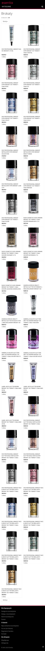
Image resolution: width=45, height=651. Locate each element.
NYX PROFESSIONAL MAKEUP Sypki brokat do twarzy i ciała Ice (32, 84)
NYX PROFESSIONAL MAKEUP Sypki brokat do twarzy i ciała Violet (10, 118)
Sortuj (5, 21)
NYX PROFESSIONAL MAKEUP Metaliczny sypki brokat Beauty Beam (32, 152)
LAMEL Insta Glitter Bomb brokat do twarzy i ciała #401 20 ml (33, 388)
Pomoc (3, 619)
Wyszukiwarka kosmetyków (10, 626)
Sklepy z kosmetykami (8, 614)
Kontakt (3, 634)
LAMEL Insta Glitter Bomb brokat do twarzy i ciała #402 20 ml (11, 388)
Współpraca (5, 640)
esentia (7, 2)
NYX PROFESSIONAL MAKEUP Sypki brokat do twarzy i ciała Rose (10, 84)
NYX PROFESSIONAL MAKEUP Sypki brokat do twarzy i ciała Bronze (32, 185)
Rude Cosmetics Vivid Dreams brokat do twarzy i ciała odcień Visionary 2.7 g (11, 253)
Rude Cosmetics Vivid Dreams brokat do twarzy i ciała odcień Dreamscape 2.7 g (33, 219)
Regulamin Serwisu (7, 631)
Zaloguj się (4, 643)
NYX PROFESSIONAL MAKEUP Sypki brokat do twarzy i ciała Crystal (32, 50)
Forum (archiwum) (7, 628)
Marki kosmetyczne (7, 617)
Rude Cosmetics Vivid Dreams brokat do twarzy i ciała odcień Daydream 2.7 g (33, 253)
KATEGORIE (6, 6)
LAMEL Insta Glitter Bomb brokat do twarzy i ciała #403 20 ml (11, 422)
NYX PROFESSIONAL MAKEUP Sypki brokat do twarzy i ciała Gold (32, 118)
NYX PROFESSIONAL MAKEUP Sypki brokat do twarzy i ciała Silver (10, 219)
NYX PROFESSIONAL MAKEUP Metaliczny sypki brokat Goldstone (10, 152)
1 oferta (4, 57)
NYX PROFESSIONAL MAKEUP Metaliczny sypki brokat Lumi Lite (11, 185)
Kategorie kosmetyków (8, 611)
